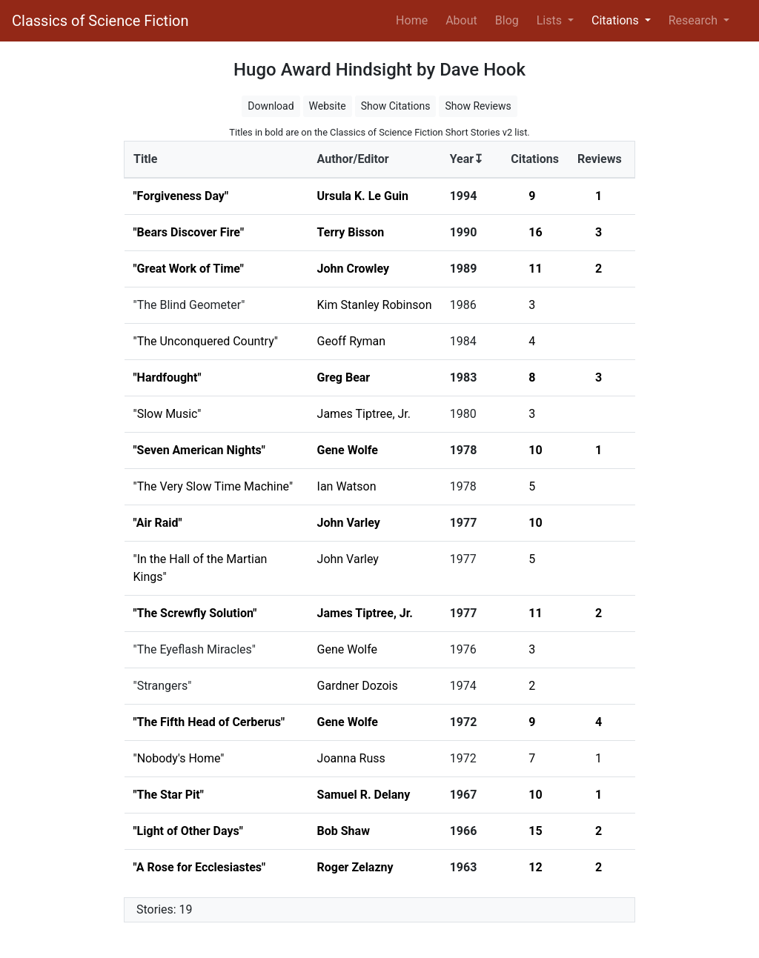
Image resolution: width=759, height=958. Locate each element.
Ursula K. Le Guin (363, 196)
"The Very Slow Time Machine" (213, 486)
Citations (535, 159)
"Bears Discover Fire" (189, 232)
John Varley (348, 523)
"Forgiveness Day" (181, 196)
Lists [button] (551, 20)
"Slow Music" (167, 414)
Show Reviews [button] (478, 106)
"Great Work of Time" (188, 269)
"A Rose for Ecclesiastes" (199, 867)
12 (535, 867)
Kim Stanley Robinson (374, 305)
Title (145, 159)
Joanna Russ (351, 758)
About (461, 20)
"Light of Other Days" (188, 831)
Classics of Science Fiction (100, 21)
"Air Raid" (157, 523)
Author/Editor (353, 159)
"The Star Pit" (168, 795)
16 (535, 232)
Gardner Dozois (357, 686)
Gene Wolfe (347, 450)
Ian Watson (347, 486)
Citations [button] (616, 20)
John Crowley (353, 269)
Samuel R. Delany (364, 795)
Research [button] (694, 20)
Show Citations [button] (396, 106)
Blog (507, 20)
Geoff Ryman (351, 341)
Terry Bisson (351, 232)
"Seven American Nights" (199, 450)
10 (535, 450)
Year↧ (466, 159)
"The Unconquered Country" (205, 341)
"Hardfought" (167, 377)
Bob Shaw (343, 831)
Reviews (599, 159)
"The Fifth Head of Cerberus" (209, 722)
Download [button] (271, 106)
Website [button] (327, 106)
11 (535, 269)
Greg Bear (344, 377)
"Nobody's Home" (179, 758)
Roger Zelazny (355, 867)
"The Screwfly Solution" (195, 613)
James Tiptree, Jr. (364, 414)
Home (415, 19)
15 (535, 831)
